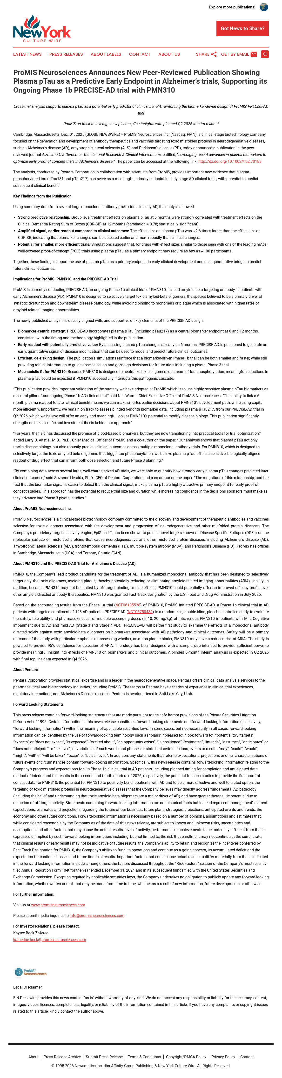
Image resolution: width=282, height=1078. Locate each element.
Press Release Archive (62, 1057)
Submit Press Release (104, 1057)
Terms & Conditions (144, 1057)
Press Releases (66, 54)
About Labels (106, 54)
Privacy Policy (223, 1057)
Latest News (27, 54)
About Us (169, 54)
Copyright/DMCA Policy (186, 1057)
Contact (140, 54)
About (33, 1057)
